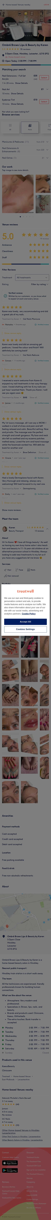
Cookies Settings (25, 629)
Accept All (25, 622)
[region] (25, 610)
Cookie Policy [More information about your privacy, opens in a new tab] (29, 614)
